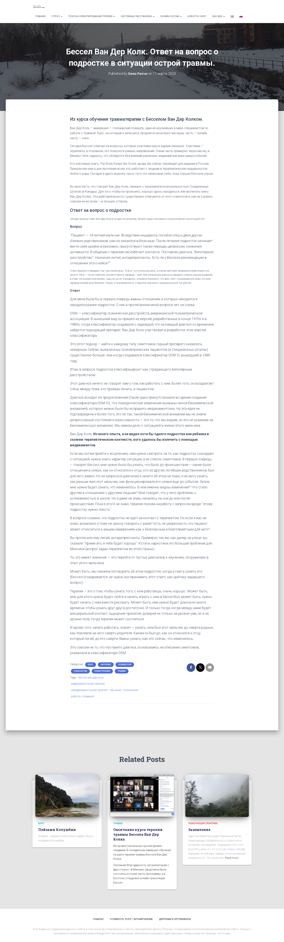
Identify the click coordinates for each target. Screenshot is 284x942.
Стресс (56, 16)
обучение (106, 664)
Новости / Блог (196, 16)
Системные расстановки (137, 16)
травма (121, 671)
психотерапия (102, 671)
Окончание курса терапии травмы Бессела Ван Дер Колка (137, 834)
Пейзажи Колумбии (57, 829)
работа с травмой (82, 696)
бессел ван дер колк (91, 677)
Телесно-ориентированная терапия (91, 16)
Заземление (199, 829)
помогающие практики (202, 823)
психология (80, 671)
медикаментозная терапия (88, 683)
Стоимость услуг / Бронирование (131, 919)
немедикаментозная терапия (89, 690)
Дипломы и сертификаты (175, 919)
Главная (40, 16)
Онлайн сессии (171, 16)
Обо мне (218, 16)
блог (90, 664)
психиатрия (124, 664)
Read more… (232, 857)
